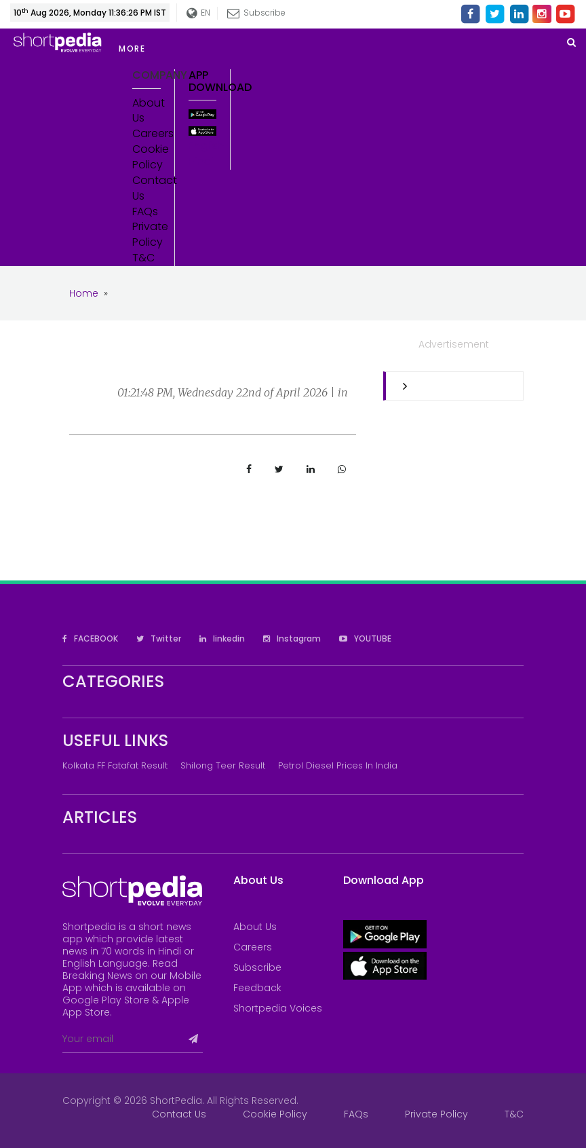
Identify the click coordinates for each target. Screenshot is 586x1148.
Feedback (257, 988)
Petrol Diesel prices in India (337, 765)
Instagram (292, 638)
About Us (146, 111)
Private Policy (146, 234)
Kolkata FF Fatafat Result (115, 765)
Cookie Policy (146, 157)
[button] (231, 49)
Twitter (158, 638)
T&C (143, 258)
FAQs (145, 211)
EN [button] (198, 13)
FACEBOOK (90, 638)
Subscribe (256, 12)
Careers (146, 133)
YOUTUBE (365, 638)
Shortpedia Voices (277, 1008)
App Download (203, 81)
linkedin (222, 638)
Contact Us (146, 188)
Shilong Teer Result (222, 765)
